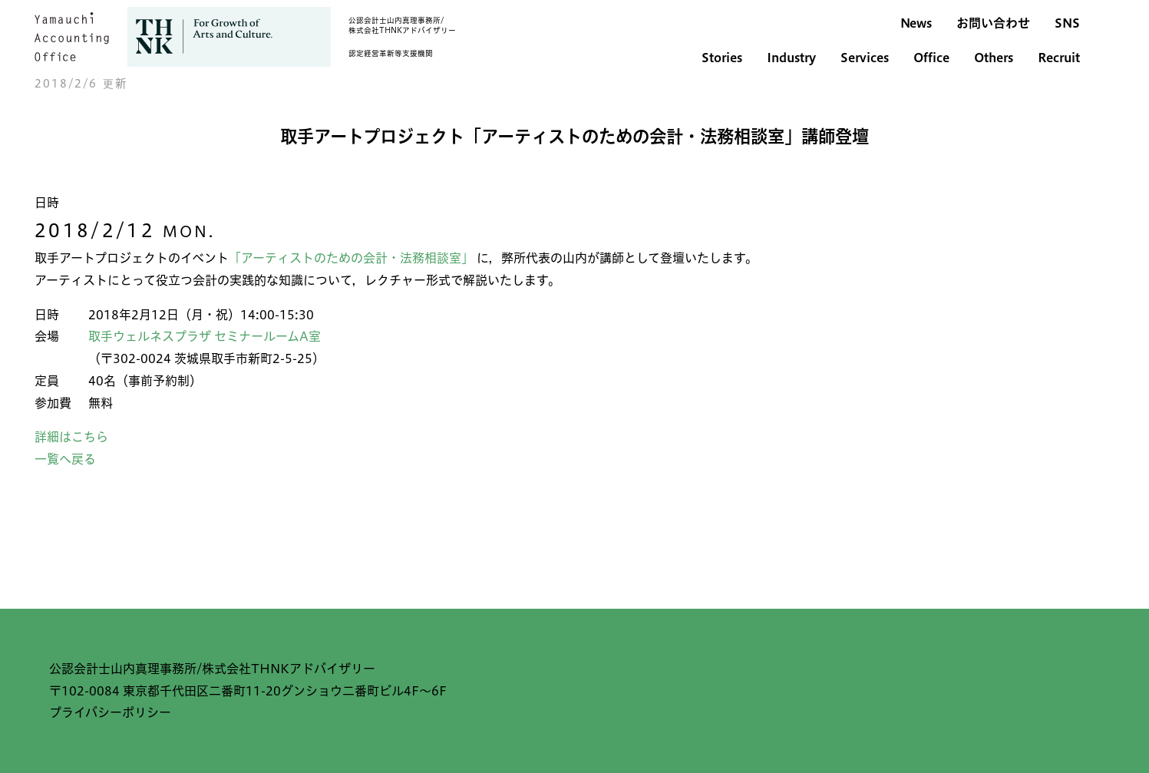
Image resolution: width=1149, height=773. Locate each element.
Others (993, 57)
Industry (791, 57)
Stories (722, 57)
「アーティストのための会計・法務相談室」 (353, 258)
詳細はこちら (71, 436)
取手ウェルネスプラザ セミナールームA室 (204, 336)
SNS (1067, 23)
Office (931, 57)
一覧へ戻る (65, 459)
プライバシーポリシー (110, 712)
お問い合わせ (993, 23)
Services (864, 57)
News (916, 23)
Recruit (1059, 57)
